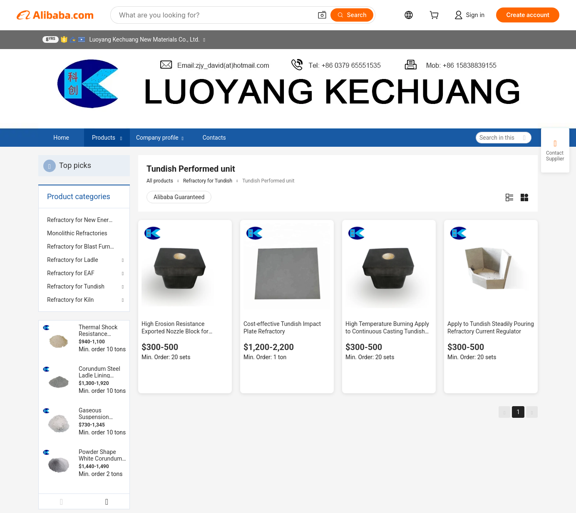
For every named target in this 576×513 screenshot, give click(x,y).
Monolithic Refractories (77, 233)
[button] (322, 15)
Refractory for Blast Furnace (83, 246)
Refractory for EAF (70, 273)
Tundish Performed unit (268, 181)
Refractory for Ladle (72, 259)
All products (159, 181)
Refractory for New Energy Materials (84, 220)
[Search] (351, 15)
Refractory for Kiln (70, 299)
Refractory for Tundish (75, 286)
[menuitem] (84, 220)
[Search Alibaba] (214, 15)
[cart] (436, 16)
